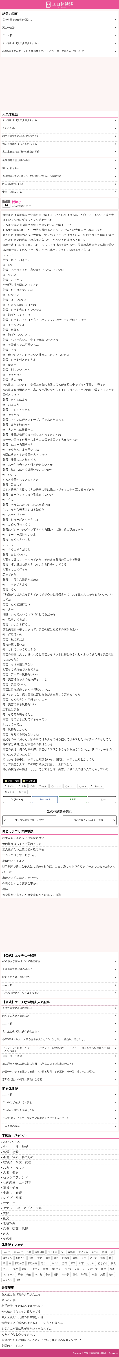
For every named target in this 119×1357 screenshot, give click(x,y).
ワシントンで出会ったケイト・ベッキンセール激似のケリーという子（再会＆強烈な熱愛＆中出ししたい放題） (56, 1049)
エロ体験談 (94, 1353)
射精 (24, 1269)
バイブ (68, 1269)
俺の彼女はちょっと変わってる (19, 143)
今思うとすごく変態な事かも (20, 883)
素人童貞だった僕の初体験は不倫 (21, 151)
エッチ (57, 786)
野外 (56, 1257)
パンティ (80, 1269)
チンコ (11, 792)
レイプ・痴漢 (12, 1197)
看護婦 (71, 1252)
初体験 (65, 1274)
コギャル (7, 1257)
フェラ (6, 1269)
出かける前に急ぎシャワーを (20, 877)
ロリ (28, 1252)
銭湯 (75, 1257)
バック (71, 786)
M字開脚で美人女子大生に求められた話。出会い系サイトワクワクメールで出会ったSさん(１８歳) (58, 869)
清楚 (31, 1257)
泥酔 (6, 1213)
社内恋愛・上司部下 (17, 1182)
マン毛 (38, 1274)
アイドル (83, 1252)
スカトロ (52, 1252)
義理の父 (19, 1263)
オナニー (9, 1203)
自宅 (83, 1257)
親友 (113, 1263)
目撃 (18, 1280)
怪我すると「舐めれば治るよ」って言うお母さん (32, 1322)
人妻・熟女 (11, 1172)
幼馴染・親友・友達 (17, 1162)
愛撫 (45, 1269)
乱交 (6, 1218)
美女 (39, 1257)
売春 (28, 1274)
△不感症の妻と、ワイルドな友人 (21, 992)
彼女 (44, 786)
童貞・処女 (11, 1187)
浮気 (64, 1263)
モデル (94, 1252)
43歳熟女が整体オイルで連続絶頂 (21, 961)
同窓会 (65, 1257)
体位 (75, 1274)
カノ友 (55, 1263)
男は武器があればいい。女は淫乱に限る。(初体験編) (31, 176)
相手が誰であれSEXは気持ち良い (21, 136)
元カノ (44, 1263)
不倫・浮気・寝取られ (18, 1157)
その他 (7, 1238)
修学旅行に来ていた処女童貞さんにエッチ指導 (31, 894)
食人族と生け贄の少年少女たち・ (21, 43)
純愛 (102, 1274)
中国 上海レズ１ (12, 191)
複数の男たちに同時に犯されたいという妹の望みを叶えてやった (42, 1340)
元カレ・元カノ (14, 1167)
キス (84, 786)
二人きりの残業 (11, 1126)
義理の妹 (32, 1263)
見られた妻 (8, 128)
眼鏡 (103, 1269)
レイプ (6, 1252)
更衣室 (93, 1257)
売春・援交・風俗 (15, 1228)
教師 (104, 1252)
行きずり (102, 1263)
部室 (48, 1257)
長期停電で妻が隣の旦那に (17, 19)
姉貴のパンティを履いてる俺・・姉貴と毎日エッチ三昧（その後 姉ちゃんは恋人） (49, 1071)
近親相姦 (30, 781)
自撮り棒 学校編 (12, 1055)
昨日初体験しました (13, 184)
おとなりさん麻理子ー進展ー (89, 820)
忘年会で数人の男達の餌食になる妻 (22, 1079)
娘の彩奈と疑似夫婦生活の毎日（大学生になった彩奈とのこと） (38, 1063)
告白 (24, 792)
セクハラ (35, 1269)
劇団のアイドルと (13, 860)
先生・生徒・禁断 (15, 1147)
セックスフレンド (15, 1177)
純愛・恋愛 (13, 781)
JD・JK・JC (11, 1141)
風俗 (20, 1274)
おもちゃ (56, 1269)
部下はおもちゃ (11, 168)
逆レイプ (18, 1252)
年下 (81, 1263)
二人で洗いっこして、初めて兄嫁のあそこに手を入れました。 (37, 1118)
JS (111, 1252)
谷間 (56, 1274)
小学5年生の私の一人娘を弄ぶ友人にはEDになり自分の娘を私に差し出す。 (44, 51)
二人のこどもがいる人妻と (17, 1102)
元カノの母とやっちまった (19, 855)
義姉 (5, 889)
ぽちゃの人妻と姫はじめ (16, 977)
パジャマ (98, 786)
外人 (6, 1233)
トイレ (11, 786)
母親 (24, 786)
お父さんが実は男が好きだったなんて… (27, 1328)
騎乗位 (84, 1274)
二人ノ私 (7, 35)
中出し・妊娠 (12, 1192)
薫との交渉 (8, 27)
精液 (112, 1269)
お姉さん (20, 1257)
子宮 (48, 1274)
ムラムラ (7, 1280)
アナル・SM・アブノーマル (22, 1208)
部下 (73, 1263)
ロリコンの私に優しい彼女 (29, 820)
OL (62, 1252)
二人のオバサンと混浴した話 (18, 1110)
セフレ (90, 1263)
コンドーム (8, 1274)
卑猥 (94, 1274)
